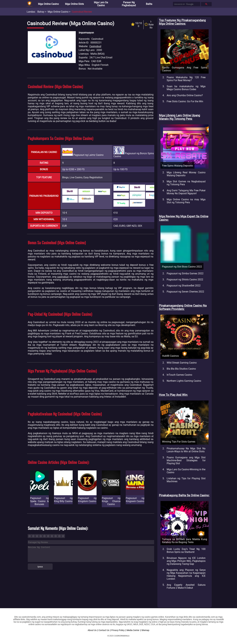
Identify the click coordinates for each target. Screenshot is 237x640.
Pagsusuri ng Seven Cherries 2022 (185, 291)
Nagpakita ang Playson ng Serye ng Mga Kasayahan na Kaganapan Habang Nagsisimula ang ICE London (186, 574)
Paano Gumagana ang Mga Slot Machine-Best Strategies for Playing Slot (186, 460)
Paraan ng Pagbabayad (129, 4)
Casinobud (95, 46)
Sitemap (145, 630)
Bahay (40, 11)
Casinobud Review (82, 11)
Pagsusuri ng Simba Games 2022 (185, 273)
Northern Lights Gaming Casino (184, 380)
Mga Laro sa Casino (101, 4)
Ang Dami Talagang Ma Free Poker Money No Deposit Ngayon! (186, 192)
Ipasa (40, 566)
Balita (149, 3)
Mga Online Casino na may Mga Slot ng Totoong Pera (186, 201)
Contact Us (104, 630)
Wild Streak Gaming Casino (182, 362)
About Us (92, 630)
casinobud (63, 276)
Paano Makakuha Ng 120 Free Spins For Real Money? (186, 79)
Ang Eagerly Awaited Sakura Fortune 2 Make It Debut (186, 586)
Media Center (133, 630)
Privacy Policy (118, 630)
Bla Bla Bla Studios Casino (181, 368)
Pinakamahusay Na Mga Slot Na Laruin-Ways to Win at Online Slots (186, 450)
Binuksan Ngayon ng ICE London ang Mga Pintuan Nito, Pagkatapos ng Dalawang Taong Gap (186, 561)
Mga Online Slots (74, 3)
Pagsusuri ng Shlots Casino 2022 (185, 279)
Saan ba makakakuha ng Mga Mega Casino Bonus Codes (186, 88)
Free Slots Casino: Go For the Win (185, 101)
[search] (186, 4)
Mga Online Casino (48, 3)
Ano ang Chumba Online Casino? (185, 95)
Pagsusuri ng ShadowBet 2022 (184, 285)
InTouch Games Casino (179, 374)
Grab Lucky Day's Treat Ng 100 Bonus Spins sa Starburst (186, 550)
